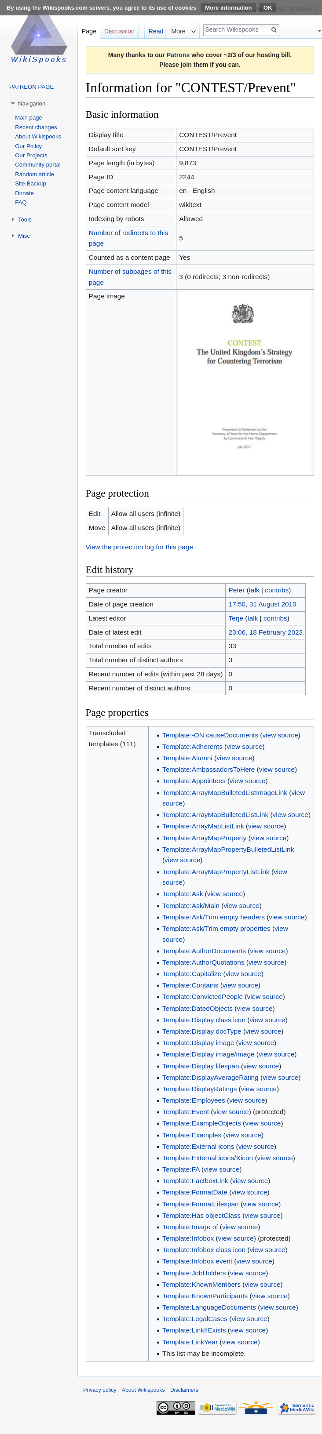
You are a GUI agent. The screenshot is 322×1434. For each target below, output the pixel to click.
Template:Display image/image (208, 1054)
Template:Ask (182, 893)
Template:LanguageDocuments (209, 1307)
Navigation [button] (31, 103)
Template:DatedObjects (197, 1008)
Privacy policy (99, 1390)
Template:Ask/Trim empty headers (213, 917)
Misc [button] (24, 235)
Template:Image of (190, 1227)
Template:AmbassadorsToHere (208, 769)
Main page (28, 117)
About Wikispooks (38, 136)
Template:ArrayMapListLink (203, 826)
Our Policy (28, 146)
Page (89, 31)
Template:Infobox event (197, 1261)
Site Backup (30, 183)
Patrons (178, 54)
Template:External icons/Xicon (207, 1158)
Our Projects (31, 155)
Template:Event (185, 1111)
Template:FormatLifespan (200, 1204)
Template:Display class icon (203, 1020)
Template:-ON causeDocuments (210, 735)
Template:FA (181, 1169)
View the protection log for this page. (140, 547)
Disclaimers (184, 1390)
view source (280, 735)
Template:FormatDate (194, 1192)
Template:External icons (198, 1146)
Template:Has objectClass (201, 1215)
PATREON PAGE (31, 86)
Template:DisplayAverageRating (210, 1077)
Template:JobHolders (194, 1273)
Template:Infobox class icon (203, 1249)
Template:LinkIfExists (194, 1330)
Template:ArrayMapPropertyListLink (216, 871)
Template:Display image (198, 1042)
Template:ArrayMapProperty (204, 838)
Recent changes (36, 127)
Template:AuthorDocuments (204, 951)
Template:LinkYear (190, 1342)
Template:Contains (190, 985)
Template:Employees (193, 1100)
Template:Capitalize (191, 973)
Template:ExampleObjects (201, 1123)
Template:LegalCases (194, 1318)
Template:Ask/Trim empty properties (216, 928)
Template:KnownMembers (201, 1284)
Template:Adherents (192, 746)
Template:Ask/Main (191, 905)
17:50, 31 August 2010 (262, 604)
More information (228, 7)
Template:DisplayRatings (199, 1089)
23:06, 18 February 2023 (266, 632)
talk (254, 590)
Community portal (37, 164)
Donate (24, 193)
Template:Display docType (202, 1031)
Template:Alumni (187, 758)
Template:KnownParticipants (205, 1296)
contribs (277, 590)
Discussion (119, 31)
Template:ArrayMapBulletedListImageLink (224, 792)
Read (155, 31)
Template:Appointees (194, 780)
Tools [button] (25, 219)
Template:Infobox (188, 1238)
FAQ (20, 202)
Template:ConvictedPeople (202, 996)
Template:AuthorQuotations (203, 962)
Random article (34, 174)
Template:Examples (191, 1135)
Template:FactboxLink (195, 1180)
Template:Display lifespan (200, 1066)
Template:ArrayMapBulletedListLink (215, 814)
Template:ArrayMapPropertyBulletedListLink (228, 849)
